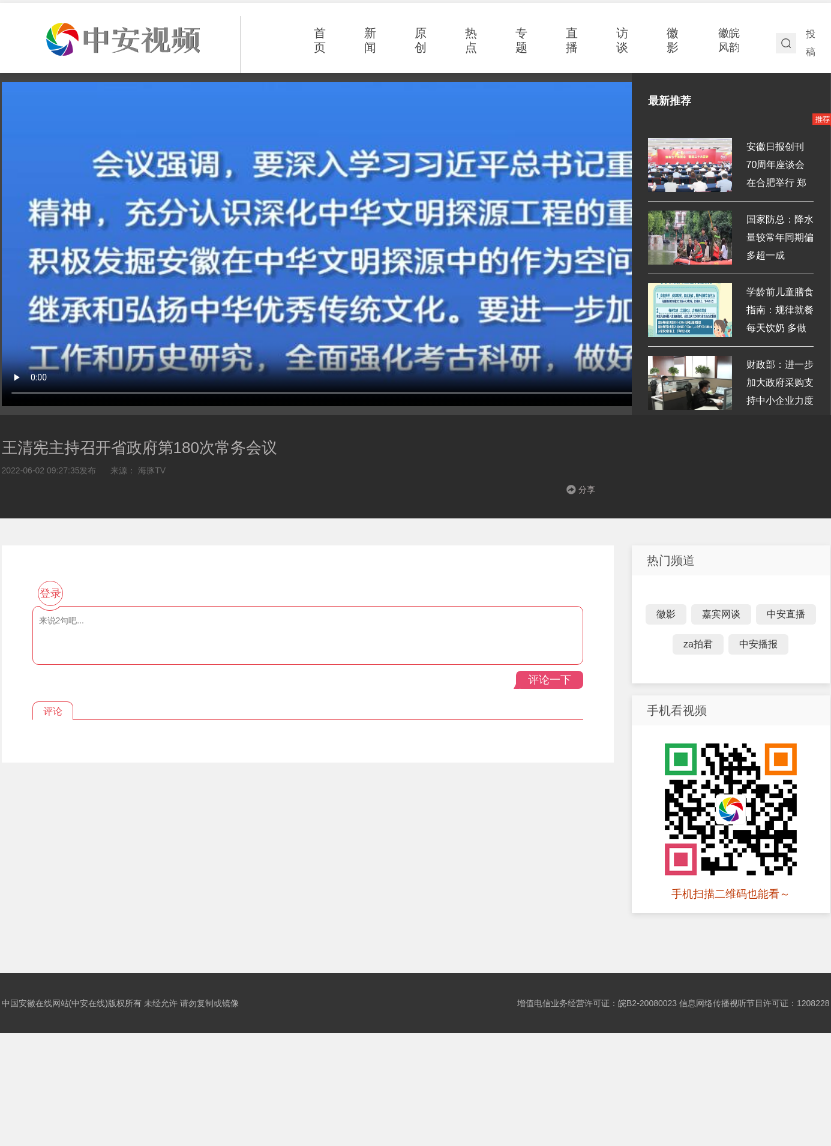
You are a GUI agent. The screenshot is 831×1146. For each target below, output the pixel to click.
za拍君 (698, 644)
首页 (320, 40)
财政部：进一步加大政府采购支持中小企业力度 (780, 382)
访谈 (622, 40)
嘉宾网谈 (721, 614)
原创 (421, 40)
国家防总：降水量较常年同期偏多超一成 (780, 237)
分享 (586, 489)
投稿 (810, 43)
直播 (572, 40)
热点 (471, 40)
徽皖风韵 (729, 40)
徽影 (673, 40)
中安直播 (786, 614)
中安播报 (758, 644)
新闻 (370, 40)
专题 (521, 40)
